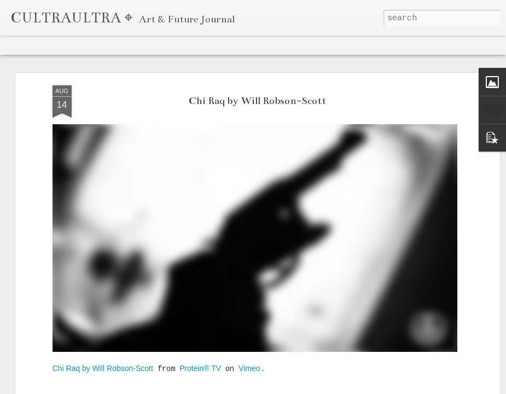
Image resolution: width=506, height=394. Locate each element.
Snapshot (186, 44)
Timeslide (225, 44)
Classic (17, 44)
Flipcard (49, 44)
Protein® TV (200, 368)
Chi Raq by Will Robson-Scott (257, 101)
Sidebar (151, 44)
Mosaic (119, 44)
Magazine (86, 44)
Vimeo (249, 368)
